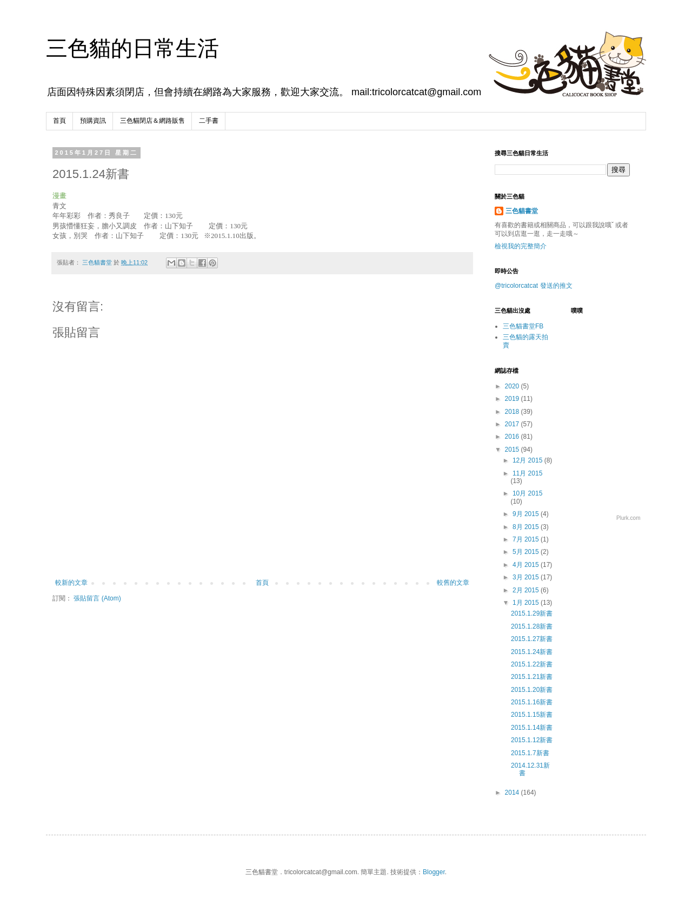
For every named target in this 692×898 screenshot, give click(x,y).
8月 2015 (527, 527)
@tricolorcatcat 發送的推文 (534, 285)
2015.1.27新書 (532, 639)
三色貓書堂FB (523, 326)
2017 (513, 424)
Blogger (434, 872)
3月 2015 (527, 577)
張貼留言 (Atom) (97, 598)
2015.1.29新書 (532, 613)
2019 (513, 398)
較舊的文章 (453, 582)
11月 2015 (527, 473)
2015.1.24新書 (532, 652)
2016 (513, 436)
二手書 (208, 120)
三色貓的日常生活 (132, 48)
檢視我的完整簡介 (521, 246)
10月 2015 (527, 493)
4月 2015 (527, 565)
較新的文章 (71, 582)
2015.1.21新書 (532, 677)
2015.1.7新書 (530, 753)
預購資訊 (93, 120)
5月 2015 (527, 552)
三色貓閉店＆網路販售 (152, 120)
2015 (513, 449)
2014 (513, 792)
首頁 (59, 120)
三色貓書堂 (521, 211)
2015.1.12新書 (532, 740)
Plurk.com (628, 518)
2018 (513, 411)
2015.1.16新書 (532, 702)
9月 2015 (527, 514)
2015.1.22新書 (532, 664)
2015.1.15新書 (532, 714)
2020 (513, 386)
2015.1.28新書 (532, 626)
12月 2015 (528, 460)
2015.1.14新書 (532, 727)
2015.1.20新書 (532, 690)
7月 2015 (527, 539)
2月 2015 (527, 590)
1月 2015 (527, 602)
